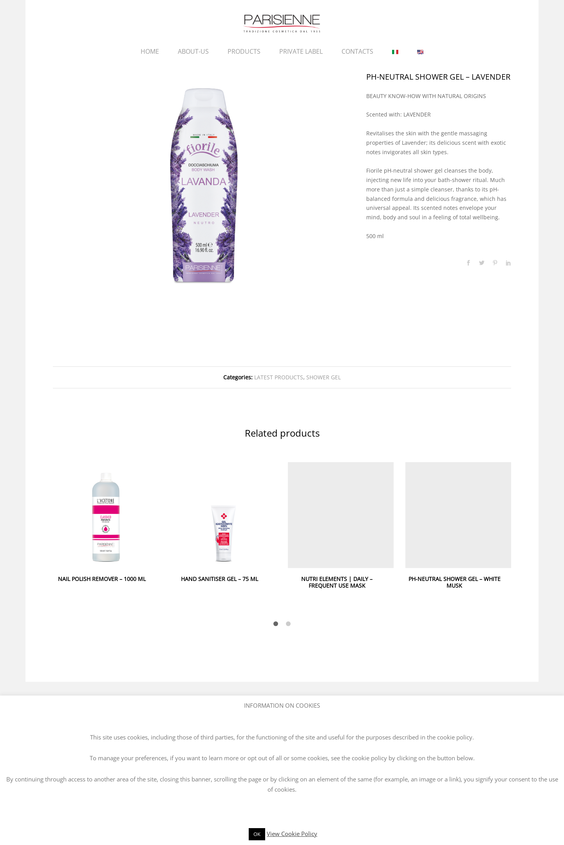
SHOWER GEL (323, 377)
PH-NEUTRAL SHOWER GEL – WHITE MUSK (455, 582)
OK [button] (256, 834)
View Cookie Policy (292, 834)
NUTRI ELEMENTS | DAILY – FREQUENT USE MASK (336, 582)
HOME (150, 51)
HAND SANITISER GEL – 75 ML (219, 579)
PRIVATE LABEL (301, 51)
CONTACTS (357, 51)
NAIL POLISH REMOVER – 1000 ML (102, 579)
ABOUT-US (193, 51)
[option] (203, 184)
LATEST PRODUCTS (278, 377)
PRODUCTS (244, 51)
